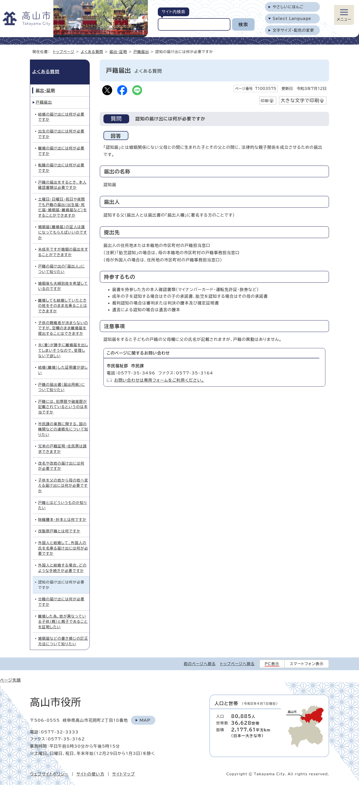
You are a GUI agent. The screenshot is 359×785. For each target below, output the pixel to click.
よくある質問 (92, 52)
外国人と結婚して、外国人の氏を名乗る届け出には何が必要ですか (63, 548)
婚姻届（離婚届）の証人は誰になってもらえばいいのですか (62, 232)
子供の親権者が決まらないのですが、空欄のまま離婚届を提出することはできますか (63, 328)
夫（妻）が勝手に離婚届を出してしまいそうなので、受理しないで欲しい (63, 350)
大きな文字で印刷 (299, 100)
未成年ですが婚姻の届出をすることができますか (63, 252)
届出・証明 (118, 52)
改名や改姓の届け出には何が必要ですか (61, 466)
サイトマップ (123, 774)
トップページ (64, 52)
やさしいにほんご (287, 7)
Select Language (291, 18)
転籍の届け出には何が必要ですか (61, 167)
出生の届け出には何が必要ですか (61, 134)
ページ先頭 (10, 680)
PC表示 (272, 664)
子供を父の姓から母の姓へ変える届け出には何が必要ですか (63, 485)
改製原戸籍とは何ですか (59, 531)
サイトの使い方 (90, 774)
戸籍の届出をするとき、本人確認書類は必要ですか (62, 185)
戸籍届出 (141, 52)
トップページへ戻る (237, 664)
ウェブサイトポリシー (49, 774)
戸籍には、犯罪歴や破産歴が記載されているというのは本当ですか (63, 407)
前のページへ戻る (200, 664)
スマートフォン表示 (307, 664)
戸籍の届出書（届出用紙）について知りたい (61, 387)
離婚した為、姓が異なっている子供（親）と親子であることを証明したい (63, 621)
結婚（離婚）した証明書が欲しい (63, 370)
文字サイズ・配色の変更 (293, 30)
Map (145, 720)
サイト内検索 (173, 12)
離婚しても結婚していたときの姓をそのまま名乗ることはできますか (62, 305)
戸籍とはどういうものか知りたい (62, 505)
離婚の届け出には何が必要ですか (61, 150)
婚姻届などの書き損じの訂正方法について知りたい (63, 641)
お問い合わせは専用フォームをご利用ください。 (159, 380)
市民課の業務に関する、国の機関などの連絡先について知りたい (63, 429)
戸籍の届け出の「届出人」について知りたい (61, 269)
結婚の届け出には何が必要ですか (61, 117)
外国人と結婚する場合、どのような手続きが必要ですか (62, 567)
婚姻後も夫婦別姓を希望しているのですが (63, 286)
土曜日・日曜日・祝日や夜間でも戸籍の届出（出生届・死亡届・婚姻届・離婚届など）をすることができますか (62, 207)
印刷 (265, 101)
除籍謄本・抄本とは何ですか (62, 519)
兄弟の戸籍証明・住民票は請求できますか (62, 448)
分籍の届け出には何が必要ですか (61, 601)
